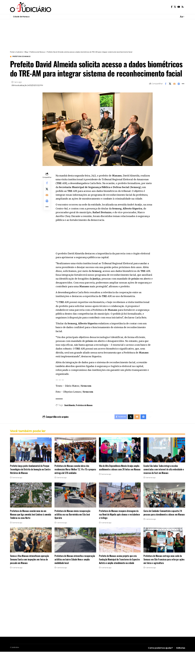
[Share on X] (170, 84)
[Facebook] (171, 7)
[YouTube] (179, 7)
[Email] (174, 84)
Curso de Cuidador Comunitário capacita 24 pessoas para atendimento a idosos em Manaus (162, 515)
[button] (181, 17)
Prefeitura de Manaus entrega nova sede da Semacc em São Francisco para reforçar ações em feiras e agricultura (163, 560)
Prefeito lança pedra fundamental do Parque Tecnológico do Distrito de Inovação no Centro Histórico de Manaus (30, 470)
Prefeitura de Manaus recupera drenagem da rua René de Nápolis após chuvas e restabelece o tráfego (119, 515)
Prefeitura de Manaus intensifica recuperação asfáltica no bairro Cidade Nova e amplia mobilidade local (75, 560)
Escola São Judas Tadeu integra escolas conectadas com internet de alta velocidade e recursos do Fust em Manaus (163, 470)
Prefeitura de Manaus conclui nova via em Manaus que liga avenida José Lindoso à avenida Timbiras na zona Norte (28, 515)
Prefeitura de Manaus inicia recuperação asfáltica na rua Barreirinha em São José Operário (73, 515)
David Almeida (69, 405)
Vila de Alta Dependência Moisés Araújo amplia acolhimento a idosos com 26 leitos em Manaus (119, 470)
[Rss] (182, 7)
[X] (175, 7)
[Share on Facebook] (166, 84)
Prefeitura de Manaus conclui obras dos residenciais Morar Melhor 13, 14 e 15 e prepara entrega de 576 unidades (72, 470)
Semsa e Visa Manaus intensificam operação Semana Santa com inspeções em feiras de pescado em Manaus (30, 560)
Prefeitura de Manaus (24, 57)
